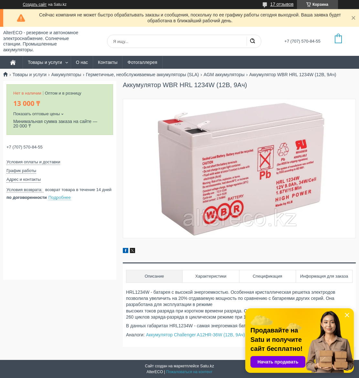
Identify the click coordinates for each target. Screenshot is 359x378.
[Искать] (252, 41)
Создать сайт (35, 4)
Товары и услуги (45, 62)
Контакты (107, 62)
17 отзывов (281, 4)
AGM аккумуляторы (224, 74)
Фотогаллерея (142, 62)
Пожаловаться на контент (189, 372)
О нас (82, 62)
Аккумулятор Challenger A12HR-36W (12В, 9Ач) (195, 334)
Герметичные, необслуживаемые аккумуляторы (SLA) (142, 74)
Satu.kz (207, 365)
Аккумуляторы (66, 74)
